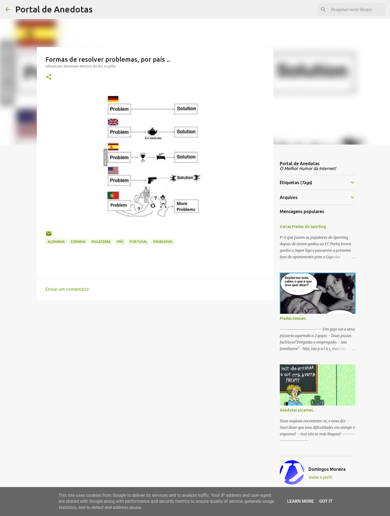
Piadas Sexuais (293, 318)
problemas (163, 241)
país (120, 241)
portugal (138, 241)
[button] (49, 77)
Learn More (300, 501)
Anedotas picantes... (297, 410)
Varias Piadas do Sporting (303, 226)
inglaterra (101, 241)
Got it (325, 501)
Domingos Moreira (327, 469)
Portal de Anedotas (54, 9)
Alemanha (56, 241)
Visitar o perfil (320, 477)
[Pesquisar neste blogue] (357, 9)
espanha (78, 241)
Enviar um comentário (67, 289)
